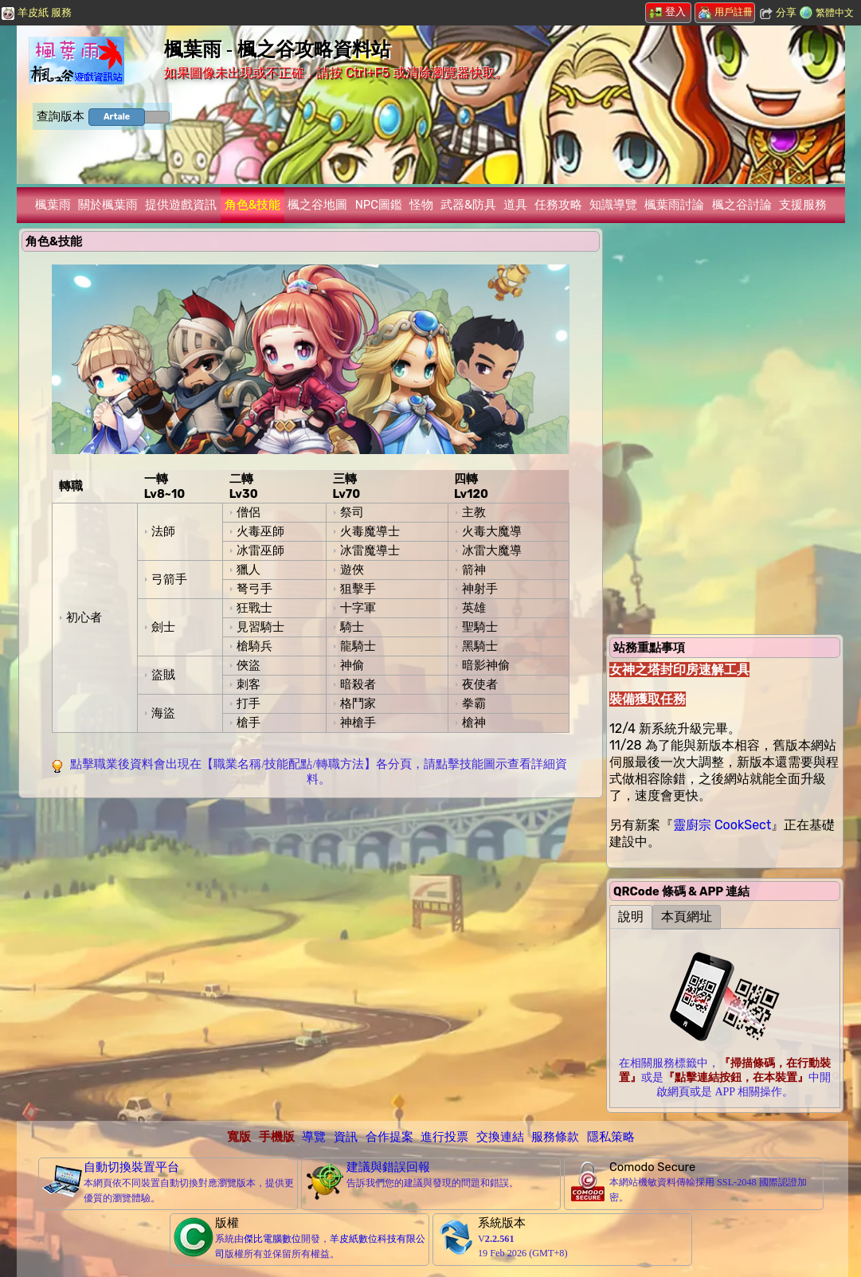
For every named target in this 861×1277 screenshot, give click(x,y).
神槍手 (358, 722)
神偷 (352, 665)
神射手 (480, 589)
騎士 (352, 627)
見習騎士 (260, 627)
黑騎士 (480, 646)
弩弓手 (254, 589)
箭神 (474, 569)
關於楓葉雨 (108, 205)
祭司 (352, 512)
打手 (248, 703)
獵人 (248, 569)
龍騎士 (358, 646)
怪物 (421, 205)
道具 (515, 205)
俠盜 (248, 665)
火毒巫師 (260, 531)
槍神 (474, 722)
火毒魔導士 (370, 531)
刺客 (248, 684)
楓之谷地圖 (317, 205)
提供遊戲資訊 (181, 205)
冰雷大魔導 (492, 550)
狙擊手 (358, 589)
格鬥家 (358, 703)
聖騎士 (480, 627)
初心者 (84, 617)
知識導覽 (613, 205)
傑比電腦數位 (272, 1238)
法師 (163, 531)
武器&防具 (468, 205)
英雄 (474, 608)
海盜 (163, 713)
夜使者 (480, 684)
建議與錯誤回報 (388, 1167)
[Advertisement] (311, 916)
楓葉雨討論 (674, 205)
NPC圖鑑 (378, 205)
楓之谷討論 (742, 205)
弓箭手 (169, 579)
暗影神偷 (486, 665)
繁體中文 (835, 12)
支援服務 (803, 205)
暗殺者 (358, 684)
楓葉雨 (53, 205)
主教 (474, 512)
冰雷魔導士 (370, 550)
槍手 (248, 722)
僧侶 (248, 512)
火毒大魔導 (492, 531)
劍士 (163, 627)
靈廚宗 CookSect (722, 824)
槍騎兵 (254, 646)
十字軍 (358, 608)
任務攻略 (558, 205)
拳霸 (474, 703)
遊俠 (352, 569)
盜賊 (163, 675)
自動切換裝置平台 (131, 1167)
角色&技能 (252, 205)
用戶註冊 (726, 12)
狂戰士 (254, 608)
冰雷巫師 (260, 550)
